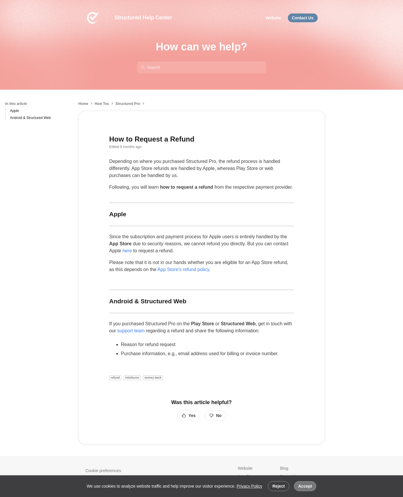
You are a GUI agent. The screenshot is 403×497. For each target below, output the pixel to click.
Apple (14, 111)
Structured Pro (127, 104)
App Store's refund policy (183, 269)
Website (245, 468)
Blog (284, 468)
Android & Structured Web (30, 118)
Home (83, 104)
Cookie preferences (103, 470)
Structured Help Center (143, 18)
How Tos (102, 104)
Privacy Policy (249, 486)
